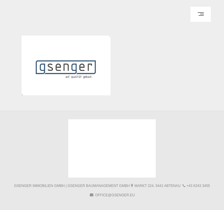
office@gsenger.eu (115, 195)
